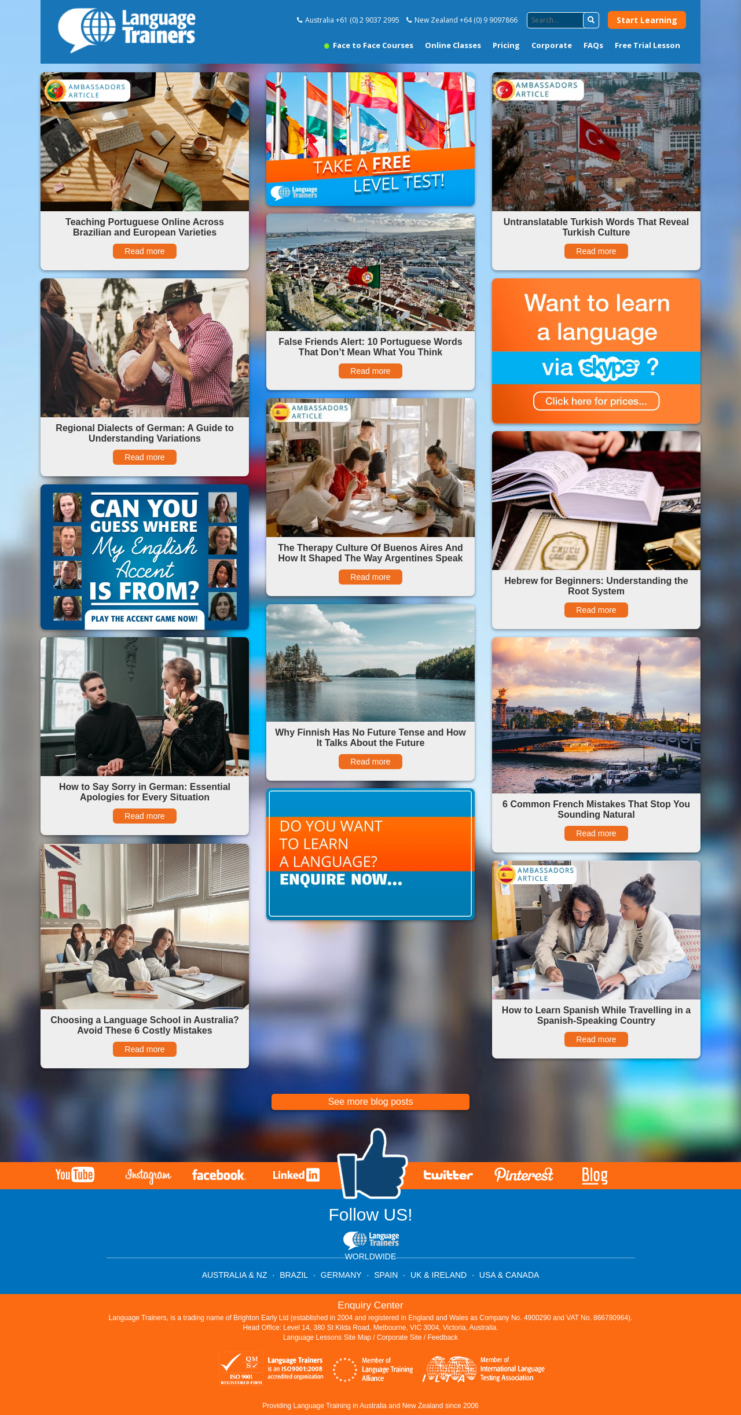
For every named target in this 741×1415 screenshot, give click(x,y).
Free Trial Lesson (647, 45)
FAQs (593, 45)
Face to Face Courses (368, 45)
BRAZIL (294, 1275)
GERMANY (341, 1275)
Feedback (442, 1337)
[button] (591, 20)
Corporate (551, 45)
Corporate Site (399, 1337)
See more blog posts (370, 1102)
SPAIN (386, 1275)
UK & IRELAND (438, 1275)
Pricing (506, 45)
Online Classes (453, 45)
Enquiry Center (370, 1305)
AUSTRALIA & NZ (234, 1275)
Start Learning (647, 19)
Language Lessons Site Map (327, 1337)
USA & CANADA (509, 1275)
